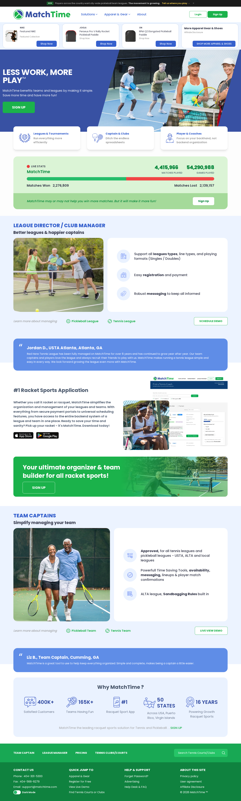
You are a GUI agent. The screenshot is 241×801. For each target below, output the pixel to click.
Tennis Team (121, 631)
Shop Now (47, 43)
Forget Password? (136, 776)
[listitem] (31, 36)
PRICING (81, 753)
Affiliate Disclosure (193, 32)
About (141, 14)
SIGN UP (176, 728)
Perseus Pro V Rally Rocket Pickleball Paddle (94, 33)
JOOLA (83, 27)
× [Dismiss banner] (193, 3)
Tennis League (124, 321)
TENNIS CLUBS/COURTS (111, 753)
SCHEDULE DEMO (210, 321)
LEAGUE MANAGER (54, 753)
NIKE (22, 27)
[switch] (17, 792)
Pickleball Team (84, 631)
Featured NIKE (28, 31)
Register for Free (80, 781)
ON (140, 27)
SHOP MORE (214, 43)
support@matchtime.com (39, 787)
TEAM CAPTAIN (23, 753)
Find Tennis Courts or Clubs (87, 792)
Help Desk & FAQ (136, 787)
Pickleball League (85, 321)
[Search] (201, 753)
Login (198, 14)
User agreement (191, 781)
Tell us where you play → (176, 3)
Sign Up (217, 14)
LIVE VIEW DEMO (211, 631)
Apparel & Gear (79, 776)
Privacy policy (189, 776)
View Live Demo (79, 787)
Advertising (132, 781)
